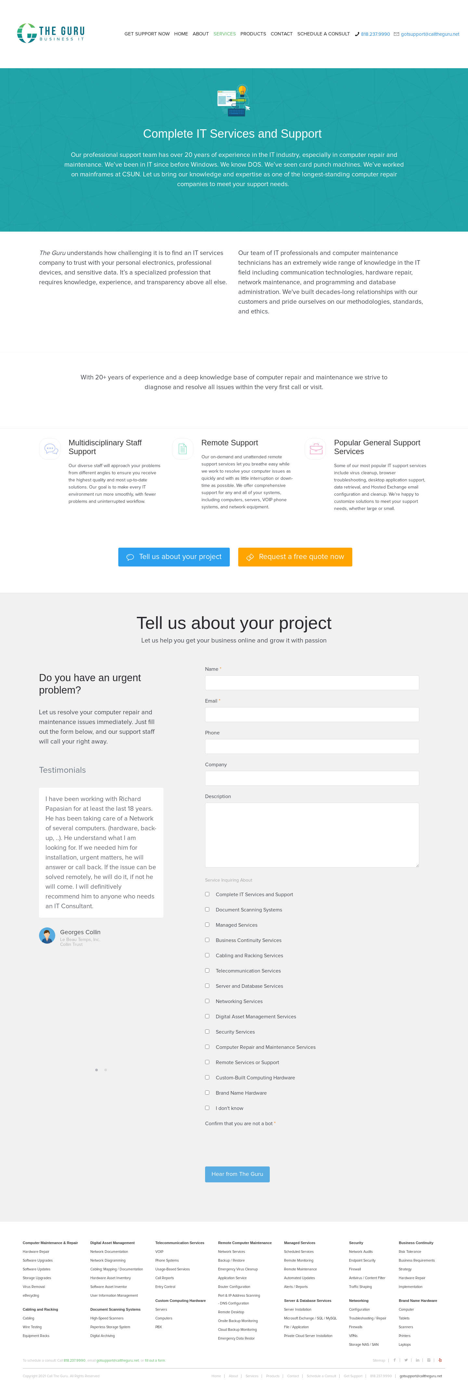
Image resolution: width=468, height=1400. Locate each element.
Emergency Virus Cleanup (238, 1269)
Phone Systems (167, 1260)
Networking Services (239, 1001)
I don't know (229, 1108)
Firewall (355, 1269)
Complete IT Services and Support (254, 894)
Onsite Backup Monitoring (238, 1321)
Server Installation (297, 1309)
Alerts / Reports (296, 1287)
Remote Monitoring (298, 1260)
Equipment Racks (36, 1336)
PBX (158, 1327)
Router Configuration (234, 1287)
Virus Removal (34, 1287)
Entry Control (165, 1287)
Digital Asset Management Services (256, 1016)
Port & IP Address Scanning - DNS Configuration (239, 1299)
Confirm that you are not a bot (240, 1123)
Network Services (231, 1252)
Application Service (232, 1278)
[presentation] (254, 1142)
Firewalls (355, 1327)
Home (216, 1376)
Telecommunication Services (248, 971)
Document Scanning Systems (249, 909)
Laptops (405, 1344)
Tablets (404, 1318)
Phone (212, 732)
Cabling (28, 1318)
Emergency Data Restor (236, 1338)
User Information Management (114, 1295)
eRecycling (31, 1295)
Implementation (410, 1287)
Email (212, 701)
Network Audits (361, 1252)
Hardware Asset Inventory (110, 1278)
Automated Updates (299, 1278)
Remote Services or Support (247, 1062)
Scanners (406, 1327)
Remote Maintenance (300, 1269)
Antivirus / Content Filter (367, 1278)
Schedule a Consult (321, 1376)
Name (213, 669)
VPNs (353, 1336)
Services (252, 1376)
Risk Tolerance (410, 1252)
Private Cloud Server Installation (308, 1336)
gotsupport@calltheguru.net (118, 1360)
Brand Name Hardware (241, 1093)
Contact (293, 1376)
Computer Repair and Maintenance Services (266, 1047)
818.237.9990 (74, 1360)
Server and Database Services (249, 986)
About (233, 1376)
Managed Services (236, 925)
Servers (161, 1309)
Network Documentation (109, 1252)
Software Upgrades (38, 1260)
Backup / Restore (231, 1260)
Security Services (235, 1032)
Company (216, 764)
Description (218, 796)
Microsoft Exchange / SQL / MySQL (310, 1318)
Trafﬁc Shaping (360, 1287)
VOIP (159, 1252)
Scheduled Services (299, 1252)
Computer (406, 1309)
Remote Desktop (231, 1312)
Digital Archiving (102, 1336)
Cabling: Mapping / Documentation (116, 1269)
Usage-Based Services (172, 1269)
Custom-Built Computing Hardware (255, 1077)
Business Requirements (417, 1260)
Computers (163, 1318)
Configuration (359, 1309)
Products (273, 1376)
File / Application (296, 1327)
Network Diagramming (107, 1260)
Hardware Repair (36, 1252)
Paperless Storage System (110, 1327)
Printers (404, 1336)
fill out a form (155, 1360)
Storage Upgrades (37, 1278)
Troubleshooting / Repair (367, 1318)
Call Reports (164, 1278)
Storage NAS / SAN (364, 1344)
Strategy (405, 1269)
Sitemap (379, 1360)
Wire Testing (32, 1327)
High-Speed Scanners (107, 1318)
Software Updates (36, 1269)
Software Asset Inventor (108, 1287)
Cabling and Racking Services (249, 955)
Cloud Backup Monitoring (237, 1329)
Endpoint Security (362, 1260)
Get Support (353, 1376)
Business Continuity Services (248, 940)
